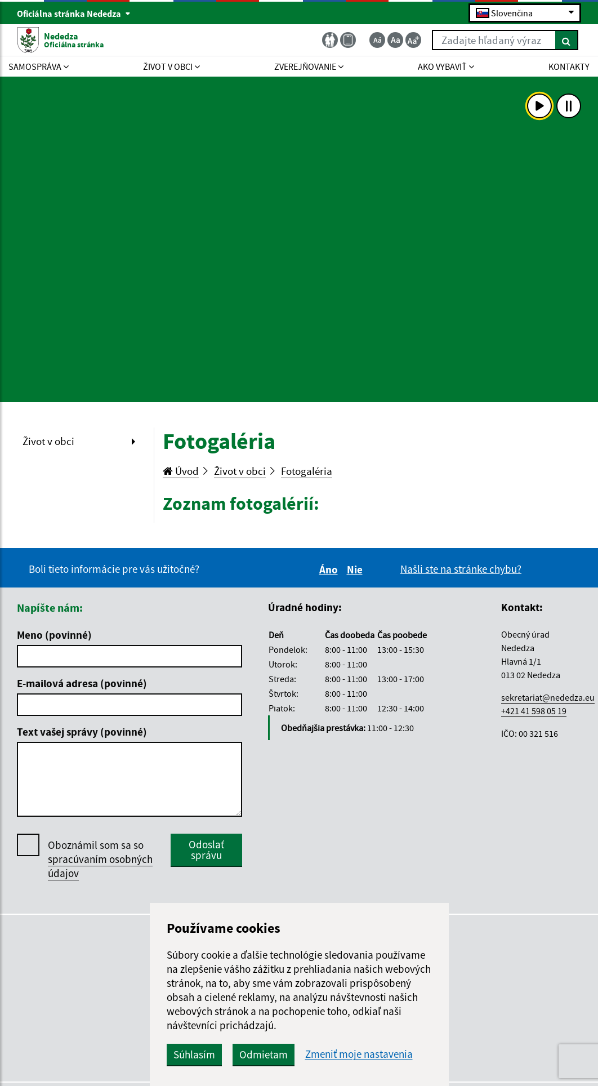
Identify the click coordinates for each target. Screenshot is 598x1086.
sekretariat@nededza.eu (548, 697)
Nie (356, 569)
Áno (330, 569)
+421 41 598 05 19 (533, 710)
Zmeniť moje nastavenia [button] (359, 1054)
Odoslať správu (206, 850)
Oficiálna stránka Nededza (74, 13)
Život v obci (48, 441)
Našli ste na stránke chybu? (460, 569)
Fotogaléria (306, 471)
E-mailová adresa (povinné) (82, 683)
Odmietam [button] (263, 1054)
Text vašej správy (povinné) (82, 731)
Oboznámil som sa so (100, 859)
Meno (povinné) (54, 635)
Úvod (181, 471)
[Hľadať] (566, 40)
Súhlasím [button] (194, 1054)
